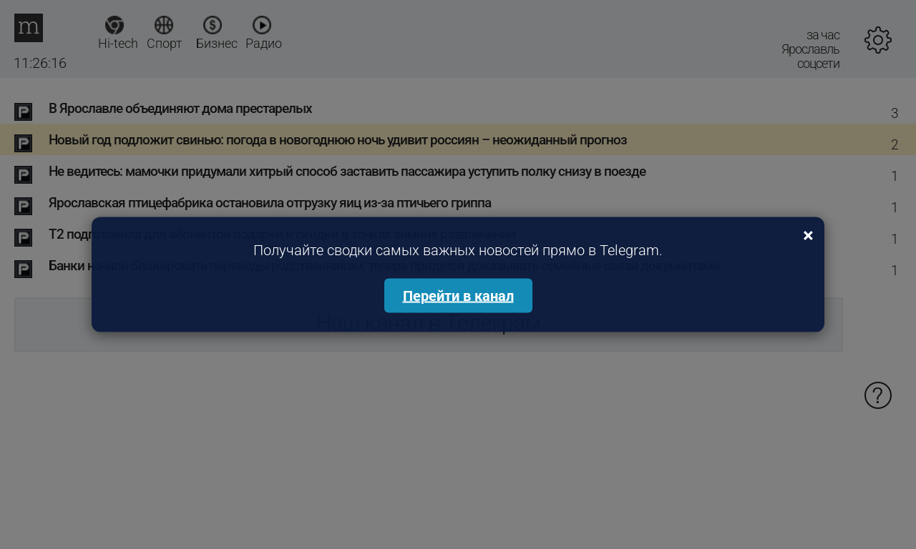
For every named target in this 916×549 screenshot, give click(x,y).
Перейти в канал (458, 296)
